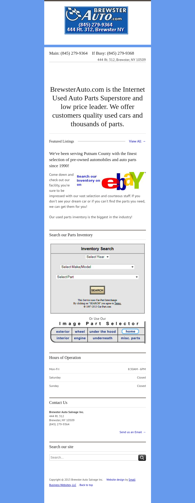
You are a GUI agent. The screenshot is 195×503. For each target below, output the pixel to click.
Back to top (86, 485)
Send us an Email (132, 432)
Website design (116, 479)
